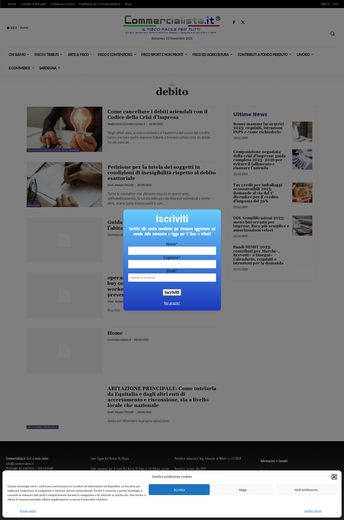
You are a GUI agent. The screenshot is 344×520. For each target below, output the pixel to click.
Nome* (172, 244)
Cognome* (171, 257)
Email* (172, 271)
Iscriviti (172, 292)
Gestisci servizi (313, 511)
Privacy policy (28, 511)
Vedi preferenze (306, 490)
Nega (242, 490)
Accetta (179, 490)
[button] (334, 476)
